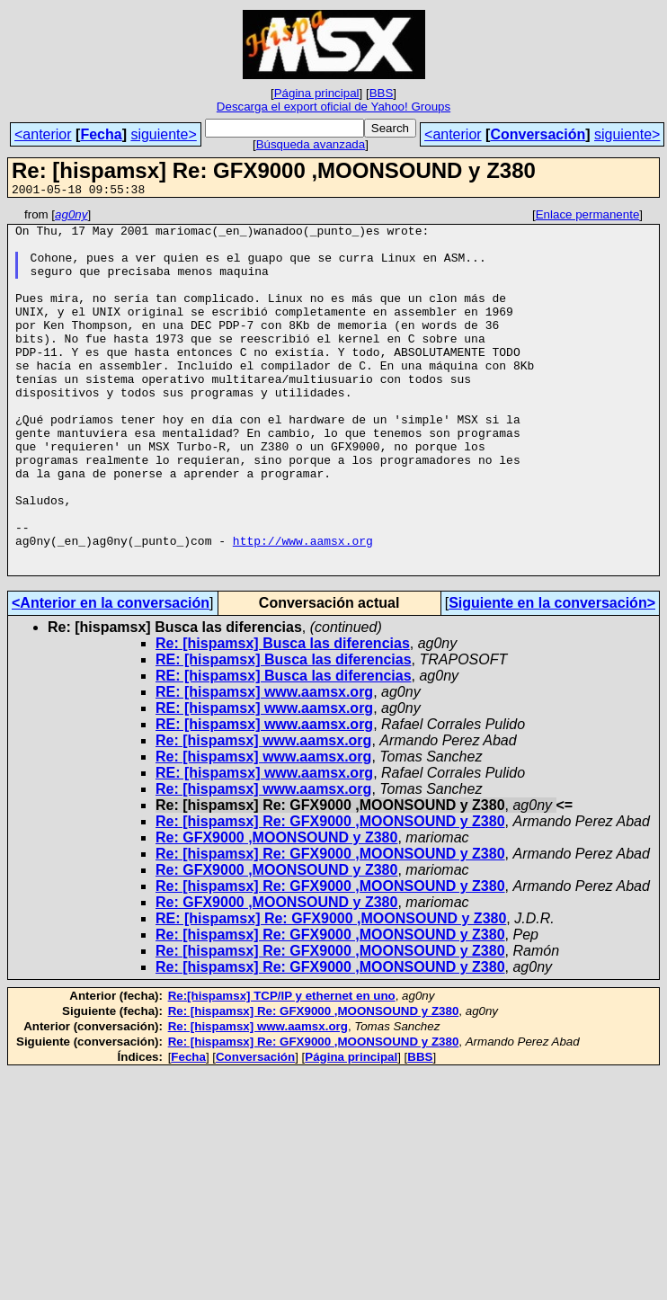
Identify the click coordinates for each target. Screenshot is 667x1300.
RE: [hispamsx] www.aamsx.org (264, 764)
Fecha (100, 134)
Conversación (537, 134)
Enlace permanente (588, 217)
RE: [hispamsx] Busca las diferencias (284, 732)
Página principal (317, 93)
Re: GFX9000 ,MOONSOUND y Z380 (276, 910)
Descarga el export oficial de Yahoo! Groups (333, 106)
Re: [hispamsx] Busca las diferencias (283, 716)
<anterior (43, 134)
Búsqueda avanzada (311, 144)
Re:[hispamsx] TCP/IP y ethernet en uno (282, 1068)
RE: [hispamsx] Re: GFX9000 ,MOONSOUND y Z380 (331, 991)
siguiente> (163, 134)
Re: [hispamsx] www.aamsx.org (263, 813)
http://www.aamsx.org (303, 608)
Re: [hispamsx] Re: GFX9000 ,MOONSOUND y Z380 (330, 894)
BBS (381, 93)
